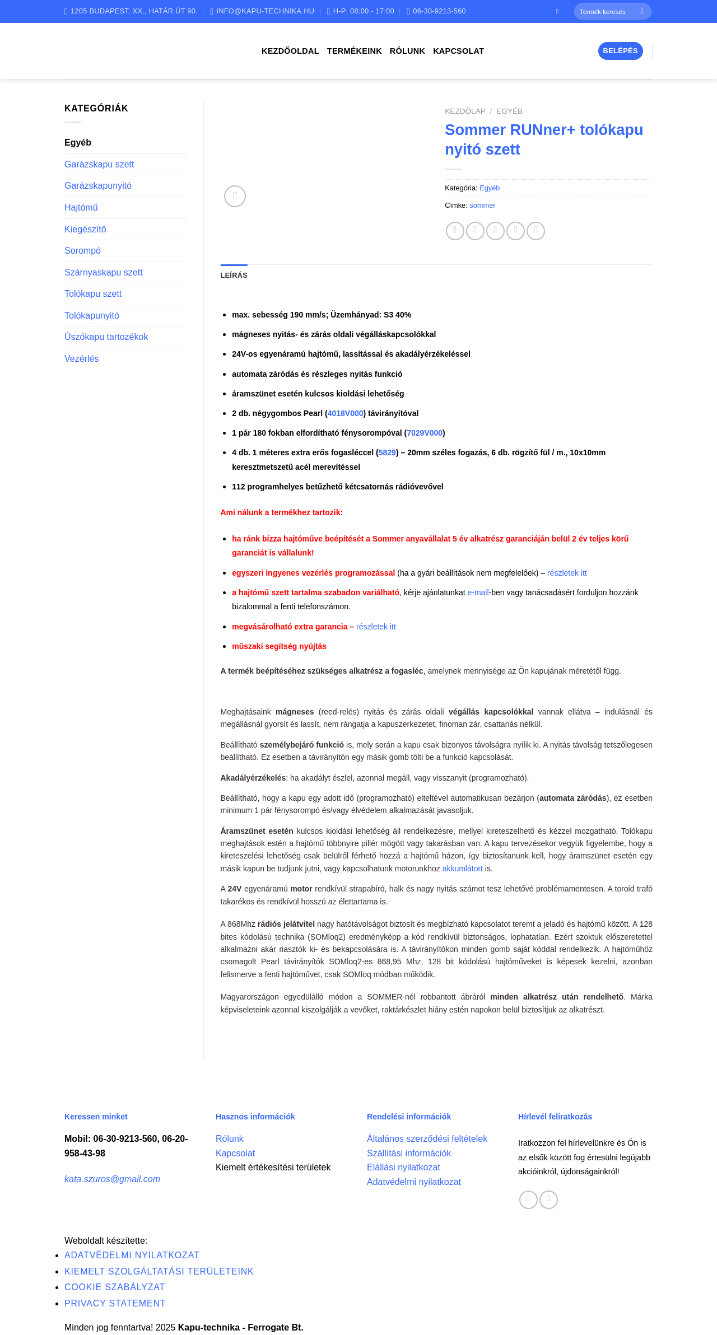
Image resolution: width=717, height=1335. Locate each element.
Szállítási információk (409, 1153)
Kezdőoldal (290, 50)
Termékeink (354, 50)
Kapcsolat (458, 50)
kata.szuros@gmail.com (112, 1179)
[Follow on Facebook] (559, 11)
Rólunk (407, 50)
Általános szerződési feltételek (427, 1138)
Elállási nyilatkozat (403, 1167)
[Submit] (642, 11)
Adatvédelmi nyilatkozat (414, 1182)
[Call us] (548, 1200)
